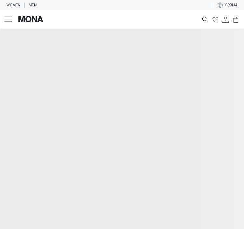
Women (13, 5)
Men (33, 5)
